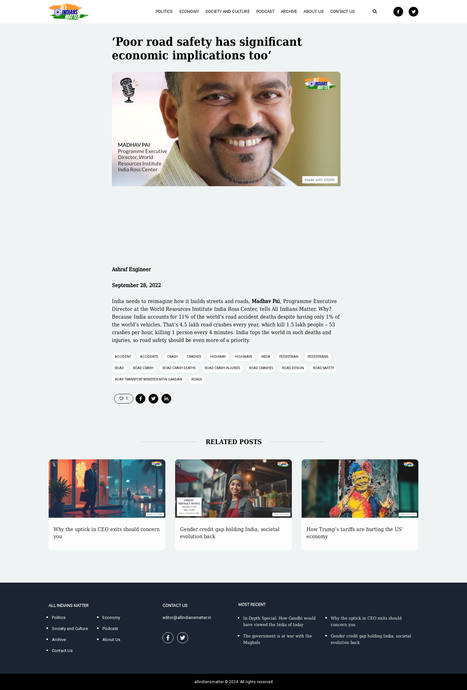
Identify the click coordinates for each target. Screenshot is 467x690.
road (119, 368)
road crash (143, 368)
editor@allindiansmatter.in (186, 617)
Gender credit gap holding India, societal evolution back (230, 532)
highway (218, 356)
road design (293, 368)
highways (243, 356)
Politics (164, 11)
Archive (289, 11)
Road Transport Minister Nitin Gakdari (148, 379)
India (265, 356)
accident (123, 356)
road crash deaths (179, 368)
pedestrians (317, 356)
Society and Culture (227, 11)
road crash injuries (222, 368)
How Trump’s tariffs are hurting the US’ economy (354, 532)
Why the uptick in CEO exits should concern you (107, 532)
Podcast (265, 11)
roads (196, 379)
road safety (323, 368)
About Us (314, 11)
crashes (194, 356)
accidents (149, 356)
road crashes (261, 368)
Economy (189, 11)
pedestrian (288, 356)
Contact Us (342, 11)
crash (172, 356)
